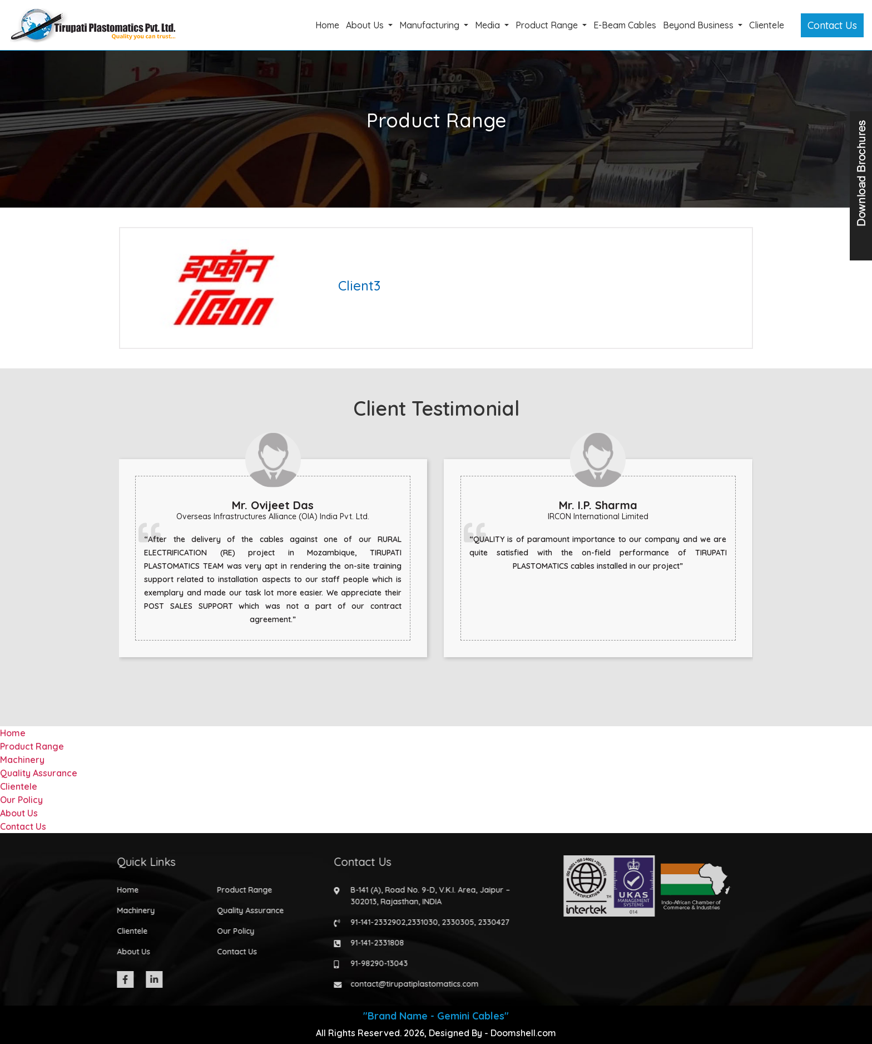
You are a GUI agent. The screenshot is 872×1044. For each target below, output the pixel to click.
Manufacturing (430, 25)
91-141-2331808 (372, 943)
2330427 (488, 922)
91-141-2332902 (372, 922)
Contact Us (832, 25)
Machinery (22, 759)
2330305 (453, 922)
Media (488, 25)
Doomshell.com (523, 1032)
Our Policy (21, 799)
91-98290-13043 (374, 963)
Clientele (766, 25)
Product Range (548, 25)
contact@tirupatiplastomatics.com (409, 984)
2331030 (417, 922)
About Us (366, 25)
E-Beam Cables (624, 25)
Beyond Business (699, 25)
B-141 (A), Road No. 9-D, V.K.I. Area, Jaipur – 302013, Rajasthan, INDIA (425, 896)
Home (327, 25)
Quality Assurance (38, 773)
